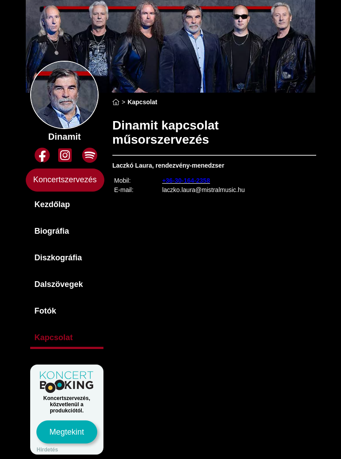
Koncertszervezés (65, 179)
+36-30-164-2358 (186, 180)
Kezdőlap (52, 204)
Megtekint (66, 432)
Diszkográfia (58, 257)
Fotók (45, 310)
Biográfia (52, 231)
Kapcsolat (54, 337)
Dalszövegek (59, 284)
